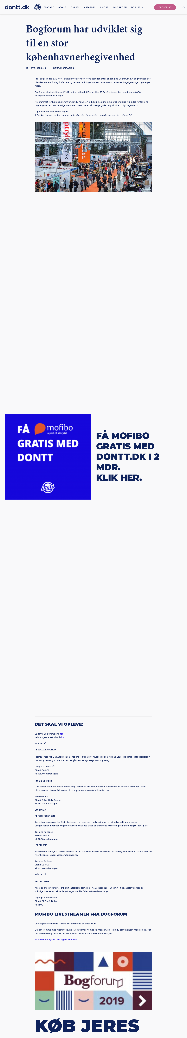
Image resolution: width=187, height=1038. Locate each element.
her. (61, 311)
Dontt (94, 680)
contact (49, 7)
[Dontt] (23, 7)
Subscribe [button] (93, 963)
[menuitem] (48, 7)
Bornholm (137, 7)
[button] (183, 7)
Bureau (123, 1020)
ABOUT (62, 7)
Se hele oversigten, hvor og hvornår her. (56, 516)
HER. (57, 644)
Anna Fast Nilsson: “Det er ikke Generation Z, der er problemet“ (40, 749)
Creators (89, 7)
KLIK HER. (119, 266)
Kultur (104, 7)
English (75, 7)
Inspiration (120, 7)
